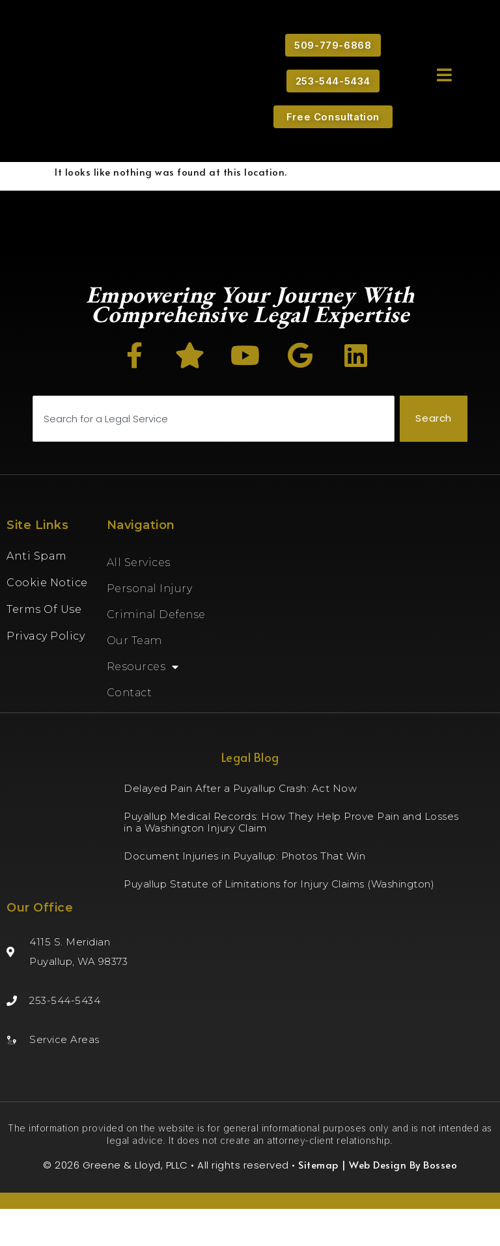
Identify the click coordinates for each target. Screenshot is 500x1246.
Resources (143, 704)
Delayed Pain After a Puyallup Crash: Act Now (240, 825)
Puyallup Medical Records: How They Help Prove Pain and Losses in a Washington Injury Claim (291, 859)
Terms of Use (44, 646)
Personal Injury (150, 625)
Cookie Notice (47, 620)
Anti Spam (37, 593)
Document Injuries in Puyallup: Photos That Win (244, 893)
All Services (139, 599)
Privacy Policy (46, 673)
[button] (444, 74)
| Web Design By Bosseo (398, 1201)
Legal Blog (250, 794)
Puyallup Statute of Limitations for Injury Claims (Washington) (279, 921)
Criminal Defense (156, 651)
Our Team (134, 677)
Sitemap (318, 1201)
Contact (129, 730)
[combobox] (214, 456)
